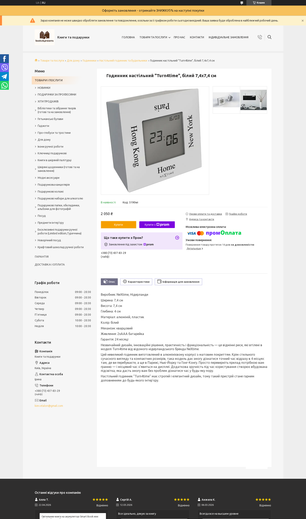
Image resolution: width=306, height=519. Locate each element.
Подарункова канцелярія (54, 184)
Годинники (89, 60)
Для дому (73, 60)
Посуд (42, 215)
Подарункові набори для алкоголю (60, 198)
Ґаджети (43, 125)
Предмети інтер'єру (51, 222)
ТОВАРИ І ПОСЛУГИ (49, 80)
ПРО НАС (179, 37)
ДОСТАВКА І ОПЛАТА (50, 264)
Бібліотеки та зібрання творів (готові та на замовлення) (57, 110)
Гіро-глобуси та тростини (54, 132)
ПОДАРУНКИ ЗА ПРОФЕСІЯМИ (57, 94)
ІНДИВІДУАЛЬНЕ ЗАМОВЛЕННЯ (228, 37)
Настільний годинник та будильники (123, 60)
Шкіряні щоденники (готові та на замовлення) (59, 169)
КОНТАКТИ (197, 37)
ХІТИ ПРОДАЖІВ (48, 101)
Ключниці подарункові (52, 153)
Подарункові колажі (51, 191)
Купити (118, 224)
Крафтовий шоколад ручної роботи (61, 247)
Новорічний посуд (49, 240)
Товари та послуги (52, 60)
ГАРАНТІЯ (42, 256)
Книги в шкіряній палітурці (54, 160)
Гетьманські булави (50, 119)
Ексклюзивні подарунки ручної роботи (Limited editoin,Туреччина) (59, 231)
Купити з (157, 224)
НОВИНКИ (44, 87)
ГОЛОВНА (128, 37)
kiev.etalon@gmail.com (49, 405)
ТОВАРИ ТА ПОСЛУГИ (153, 37)
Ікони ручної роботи (50, 146)
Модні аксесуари (48, 177)
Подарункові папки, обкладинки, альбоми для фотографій (59, 207)
